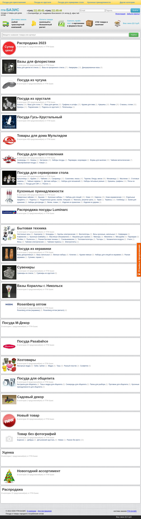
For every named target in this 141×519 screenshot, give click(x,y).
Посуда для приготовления (14, 2)
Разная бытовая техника (48, 239)
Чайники (43, 179)
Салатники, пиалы (72, 179)
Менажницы (111, 179)
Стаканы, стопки (126, 105)
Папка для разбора (97, 384)
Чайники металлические (120, 160)
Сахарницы (56, 179)
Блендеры (50, 234)
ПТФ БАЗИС (132, 511)
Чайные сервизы (33, 181)
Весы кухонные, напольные (104, 234)
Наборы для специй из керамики (108, 255)
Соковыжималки (67, 239)
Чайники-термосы (54, 242)
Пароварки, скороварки (77, 160)
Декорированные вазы (91, 68)
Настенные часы (23, 234)
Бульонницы (22, 179)
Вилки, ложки (52, 202)
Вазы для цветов (51, 105)
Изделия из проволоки (71, 202)
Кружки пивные (85, 255)
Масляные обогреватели (59, 237)
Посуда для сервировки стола (71, 2)
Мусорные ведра (23, 366)
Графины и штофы (69, 105)
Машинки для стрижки (81, 237)
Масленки (124, 179)
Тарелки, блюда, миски (93, 179)
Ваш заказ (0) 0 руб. (131, 23)
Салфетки (84, 366)
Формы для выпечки (98, 160)
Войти (135, 10)
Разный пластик (70, 366)
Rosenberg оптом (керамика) (28, 310)
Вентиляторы (84, 234)
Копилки (73, 255)
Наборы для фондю (36, 202)
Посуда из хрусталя (42, 2)
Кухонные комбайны (38, 237)
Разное (45, 184)
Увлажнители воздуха (115, 239)
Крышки (41, 197)
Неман (60, 440)
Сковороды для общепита (76, 384)
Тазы (58, 366)
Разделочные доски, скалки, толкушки (55, 200)
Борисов (20, 440)
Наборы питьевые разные (94, 181)
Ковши (41, 163)
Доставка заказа (18, 19)
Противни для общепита (118, 384)
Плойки (20, 239)
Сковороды (21, 160)
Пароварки (132, 237)
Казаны (33, 160)
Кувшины (102, 105)
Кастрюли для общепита (27, 384)
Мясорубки (120, 237)
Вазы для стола (34, 105)
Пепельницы (67, 107)
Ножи (88, 197)
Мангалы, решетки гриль (83, 200)
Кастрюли (43, 160)
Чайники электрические (34, 242)
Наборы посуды (58, 160)
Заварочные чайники (25, 197)
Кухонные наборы (55, 197)
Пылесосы (30, 239)
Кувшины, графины (115, 181)
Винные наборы (59, 255)
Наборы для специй (73, 197)
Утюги (129, 239)
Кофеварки (122, 234)
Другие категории (127, 2)
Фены (19, 242)
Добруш (30, 440)
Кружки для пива (88, 105)
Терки (99, 200)
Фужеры (20, 107)
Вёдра (50, 366)
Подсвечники (33, 107)
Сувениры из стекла (25, 273)
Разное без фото (73, 440)
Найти (134, 35)
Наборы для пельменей (70, 181)
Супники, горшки (34, 257)
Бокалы (20, 105)
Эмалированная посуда (26, 163)
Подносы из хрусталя (50, 107)
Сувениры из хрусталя (45, 273)
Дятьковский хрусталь (45, 440)
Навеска (98, 197)
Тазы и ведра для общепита (51, 384)
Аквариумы (73, 68)
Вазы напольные (43, 255)
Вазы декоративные (25, 255)
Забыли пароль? (133, 14)
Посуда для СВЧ (32, 184)
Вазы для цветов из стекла (27, 68)
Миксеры (97, 237)
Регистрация (120, 14)
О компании (31, 511)
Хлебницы (120, 200)
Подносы (33, 200)
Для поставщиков (45, 511)
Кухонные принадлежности (99, 2)
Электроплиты (70, 242)
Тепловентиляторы (85, 239)
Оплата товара (46, 19)
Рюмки (112, 105)
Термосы (108, 200)
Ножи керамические (113, 197)
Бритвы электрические (66, 234)
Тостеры (99, 239)
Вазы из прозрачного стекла (53, 68)
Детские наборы (50, 181)
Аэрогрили (38, 234)
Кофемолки (21, 237)
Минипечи (108, 237)
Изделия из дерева (91, 202)
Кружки (33, 179)
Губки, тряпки (39, 366)
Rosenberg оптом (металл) (53, 310)
